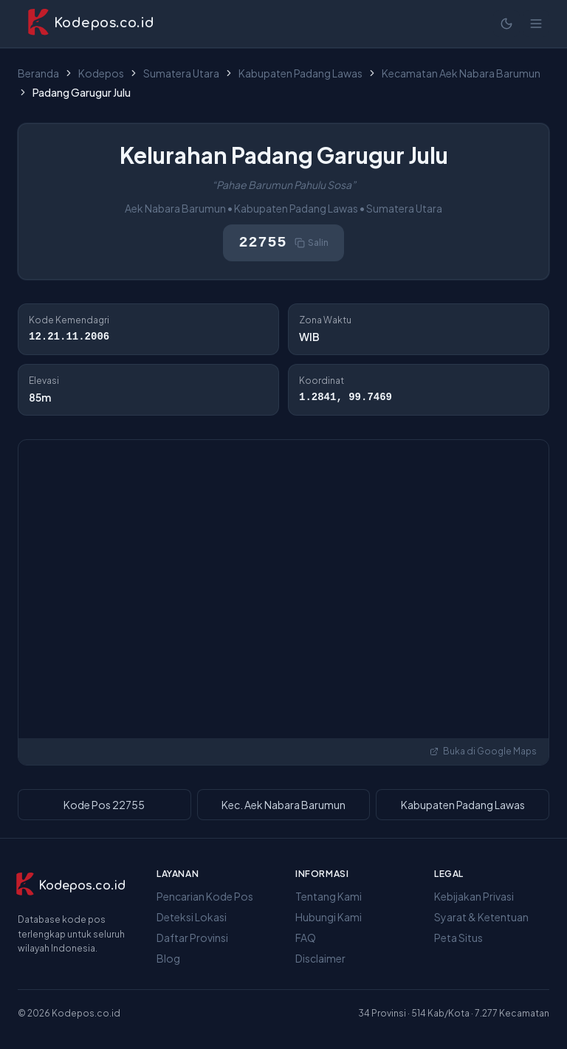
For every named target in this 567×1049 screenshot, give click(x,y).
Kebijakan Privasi (474, 896)
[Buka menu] (536, 23)
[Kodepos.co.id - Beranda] (90, 23)
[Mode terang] (506, 23)
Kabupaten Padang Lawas (300, 73)
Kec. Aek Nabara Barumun (283, 804)
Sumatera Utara (181, 73)
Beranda (38, 73)
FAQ (305, 937)
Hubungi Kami (328, 917)
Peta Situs (458, 937)
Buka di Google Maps (483, 751)
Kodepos (101, 73)
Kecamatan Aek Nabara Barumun (461, 73)
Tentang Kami (328, 896)
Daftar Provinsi (192, 937)
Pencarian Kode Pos (205, 896)
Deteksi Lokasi (192, 917)
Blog (168, 958)
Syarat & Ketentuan (481, 917)
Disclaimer (320, 958)
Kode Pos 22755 (104, 804)
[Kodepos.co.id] (65, 886)
